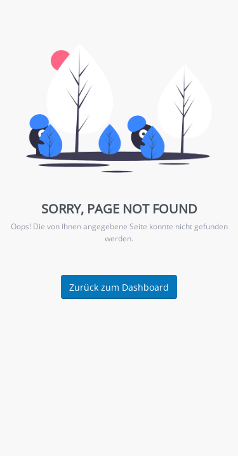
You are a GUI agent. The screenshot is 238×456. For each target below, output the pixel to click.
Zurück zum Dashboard (119, 287)
